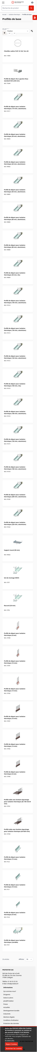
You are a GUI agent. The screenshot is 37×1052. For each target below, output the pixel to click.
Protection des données (11, 1023)
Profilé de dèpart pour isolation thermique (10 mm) (14, 717)
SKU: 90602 (7, 166)
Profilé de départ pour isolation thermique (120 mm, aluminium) (15, 357)
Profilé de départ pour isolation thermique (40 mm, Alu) (14, 274)
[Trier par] (18, 31)
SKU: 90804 (7, 277)
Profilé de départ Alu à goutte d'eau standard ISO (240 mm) (16, 80)
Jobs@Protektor (8, 1001)
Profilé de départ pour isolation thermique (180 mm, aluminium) (15, 468)
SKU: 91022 (7, 527)
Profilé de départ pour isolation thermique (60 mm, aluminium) (14, 218)
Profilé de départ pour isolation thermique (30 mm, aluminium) (14, 135)
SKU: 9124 (7, 917)
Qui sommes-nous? (9, 991)
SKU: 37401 (7, 721)
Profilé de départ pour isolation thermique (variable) (14, 941)
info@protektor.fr (12, 984)
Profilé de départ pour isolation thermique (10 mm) (14, 662)
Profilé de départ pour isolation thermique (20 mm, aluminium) (14, 163)
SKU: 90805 (7, 194)
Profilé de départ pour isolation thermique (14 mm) (14, 690)
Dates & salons (8, 998)
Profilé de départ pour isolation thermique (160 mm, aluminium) (15, 412)
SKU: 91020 (7, 499)
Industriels (6, 1014)
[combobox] (15, 8)
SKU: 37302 (7, 693)
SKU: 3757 (7, 582)
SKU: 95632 (7, 555)
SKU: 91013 (7, 333)
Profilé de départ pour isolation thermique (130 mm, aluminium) (15, 329)
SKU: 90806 (7, 222)
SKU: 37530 (7, 834)
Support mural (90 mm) (12, 550)
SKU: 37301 (7, 665)
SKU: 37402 (7, 749)
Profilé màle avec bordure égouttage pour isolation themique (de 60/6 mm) (17, 830)
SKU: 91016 (7, 416)
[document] (18, 1039)
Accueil (4, 14)
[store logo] (17, 2)
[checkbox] (4, 33)
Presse (5, 1004)
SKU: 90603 (7, 139)
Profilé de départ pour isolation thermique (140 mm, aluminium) (15, 302)
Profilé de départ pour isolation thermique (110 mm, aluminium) (15, 107)
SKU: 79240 (7, 83)
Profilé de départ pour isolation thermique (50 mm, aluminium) (14, 191)
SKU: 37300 (7, 638)
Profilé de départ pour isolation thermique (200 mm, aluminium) (15, 496)
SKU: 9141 (7, 945)
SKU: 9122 (7, 862)
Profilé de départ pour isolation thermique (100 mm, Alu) (14, 385)
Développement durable (11, 1011)
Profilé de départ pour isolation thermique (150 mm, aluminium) (15, 440)
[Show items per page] (29, 959)
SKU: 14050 (7, 56)
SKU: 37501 (7, 806)
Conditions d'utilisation (10, 1020)
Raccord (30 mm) (9, 606)
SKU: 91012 (7, 361)
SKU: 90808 (7, 250)
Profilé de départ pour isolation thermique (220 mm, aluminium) (15, 523)
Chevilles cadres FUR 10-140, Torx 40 (16, 51)
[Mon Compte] (32, 2)
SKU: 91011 (7, 111)
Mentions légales (9, 1017)
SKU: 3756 (7, 610)
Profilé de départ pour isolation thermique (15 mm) (14, 858)
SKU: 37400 (7, 776)
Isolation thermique (14, 14)
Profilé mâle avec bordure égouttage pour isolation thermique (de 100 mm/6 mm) (17, 802)
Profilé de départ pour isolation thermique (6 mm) (14, 634)
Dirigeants (6, 994)
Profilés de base (27, 14)
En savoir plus (9, 1040)
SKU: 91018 (7, 471)
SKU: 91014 (7, 305)
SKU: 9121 (7, 889)
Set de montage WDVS (11, 578)
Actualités (6, 1007)
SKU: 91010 (7, 388)
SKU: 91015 (7, 444)
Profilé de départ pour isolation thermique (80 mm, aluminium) (14, 246)
